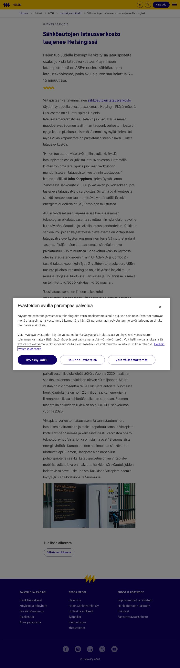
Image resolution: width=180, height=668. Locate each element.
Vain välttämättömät (132, 360)
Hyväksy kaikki (37, 360)
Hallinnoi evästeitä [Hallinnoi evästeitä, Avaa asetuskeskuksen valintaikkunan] (82, 360)
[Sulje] (159, 307)
